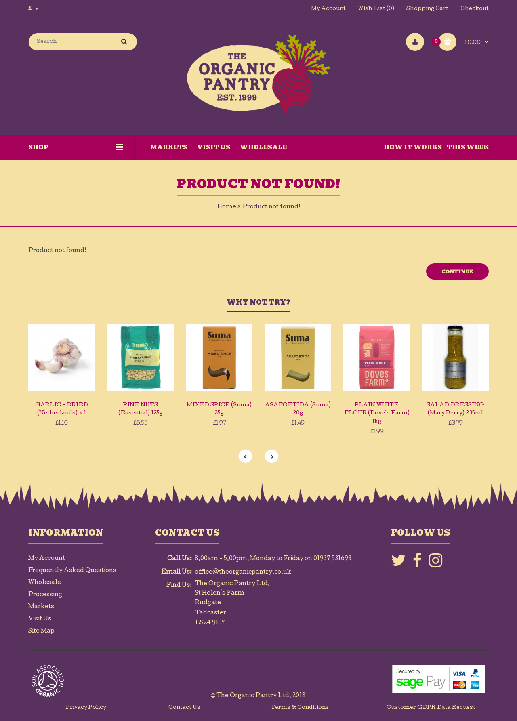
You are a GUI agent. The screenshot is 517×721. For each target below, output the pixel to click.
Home (226, 207)
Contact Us (184, 707)
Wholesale (44, 583)
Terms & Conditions (300, 707)
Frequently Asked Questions (72, 571)
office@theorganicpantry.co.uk (243, 572)
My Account (328, 9)
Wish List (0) (376, 9)
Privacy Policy (86, 707)
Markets (41, 607)
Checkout (474, 9)
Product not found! (271, 207)
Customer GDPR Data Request (431, 707)
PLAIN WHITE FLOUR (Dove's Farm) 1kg (377, 414)
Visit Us (39, 619)
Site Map (41, 631)
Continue (457, 271)
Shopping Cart (427, 9)
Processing (45, 595)
